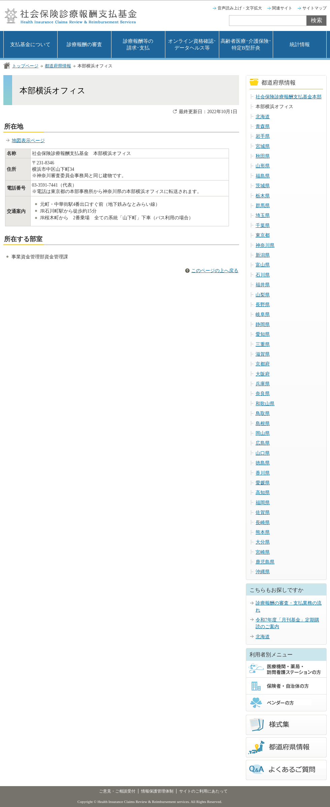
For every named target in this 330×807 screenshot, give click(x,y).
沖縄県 (263, 571)
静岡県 (263, 324)
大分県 (263, 542)
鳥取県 (263, 413)
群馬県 (263, 205)
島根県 (263, 423)
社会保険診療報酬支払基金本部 (289, 96)
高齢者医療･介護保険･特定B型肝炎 (246, 44)
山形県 (263, 165)
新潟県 (263, 255)
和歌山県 (265, 403)
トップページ (25, 65)
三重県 (263, 344)
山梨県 (263, 294)
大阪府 (263, 374)
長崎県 (263, 522)
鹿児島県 (265, 561)
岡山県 (263, 433)
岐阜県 (263, 314)
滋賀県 (263, 354)
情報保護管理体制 (157, 791)
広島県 (263, 443)
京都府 (263, 363)
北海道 (263, 116)
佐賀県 (263, 512)
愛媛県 (263, 482)
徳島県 (263, 462)
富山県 (263, 264)
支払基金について (30, 44)
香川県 (263, 473)
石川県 (263, 275)
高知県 (263, 492)
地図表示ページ (28, 140)
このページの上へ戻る (214, 270)
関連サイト (282, 8)
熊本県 (263, 532)
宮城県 (263, 146)
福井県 (263, 284)
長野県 (263, 304)
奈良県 (263, 393)
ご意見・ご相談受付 (117, 791)
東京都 (263, 235)
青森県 (263, 126)
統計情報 (300, 44)
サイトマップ (314, 8)
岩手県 (263, 136)
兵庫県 (263, 383)
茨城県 (263, 185)
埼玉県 (263, 215)
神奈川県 (265, 245)
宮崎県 (263, 552)
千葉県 (263, 225)
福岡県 (263, 502)
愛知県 (263, 334)
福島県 (263, 176)
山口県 (263, 453)
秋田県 (263, 156)
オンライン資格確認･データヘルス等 (192, 44)
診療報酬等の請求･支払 (138, 44)
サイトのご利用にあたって (203, 791)
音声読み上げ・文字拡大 (240, 8)
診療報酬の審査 (84, 44)
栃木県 (263, 195)
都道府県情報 (58, 65)
